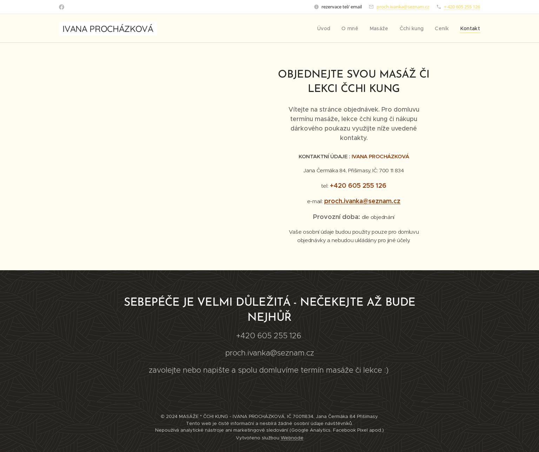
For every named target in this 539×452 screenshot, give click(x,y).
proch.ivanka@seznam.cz (403, 7)
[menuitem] (331, 28)
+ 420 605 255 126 (462, 7)
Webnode (292, 438)
